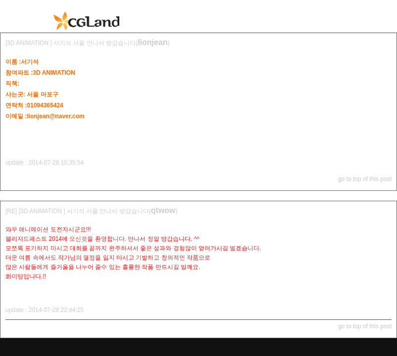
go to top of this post (365, 179)
